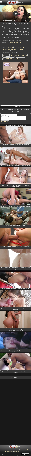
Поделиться (10, 58)
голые (15, 47)
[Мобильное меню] (1, 2)
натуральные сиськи (17, 49)
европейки (21, 47)
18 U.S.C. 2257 (9, 451)
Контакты (2, 449)
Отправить (5, 121)
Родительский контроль (24, 451)
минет (11, 42)
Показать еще (15, 377)
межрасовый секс (8, 45)
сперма (16, 42)
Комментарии (22, 55)
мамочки (16, 45)
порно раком (9, 47)
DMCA (15, 451)
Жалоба (21, 58)
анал (20, 42)
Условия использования (12, 449)
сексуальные (6, 49)
